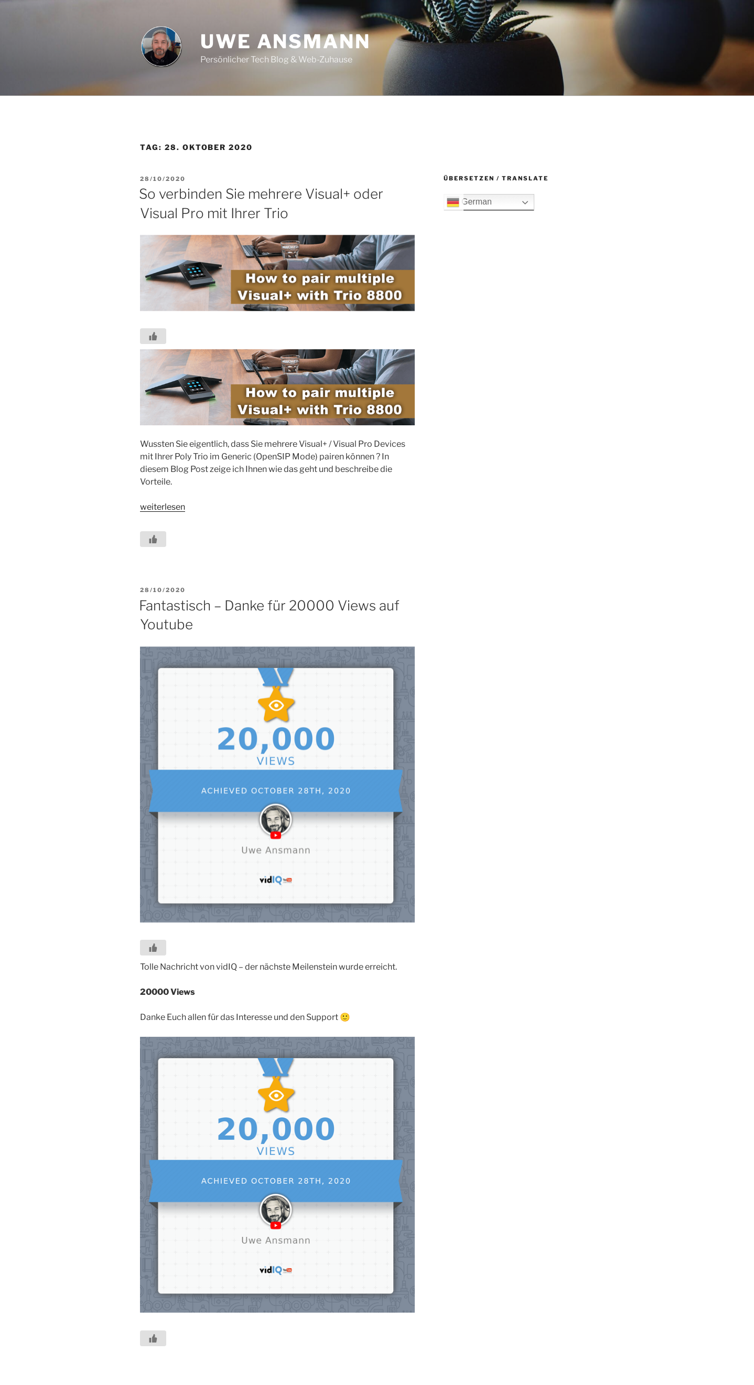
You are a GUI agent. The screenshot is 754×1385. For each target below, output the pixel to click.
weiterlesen (162, 507)
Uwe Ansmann (285, 41)
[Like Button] (153, 336)
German (469, 202)
